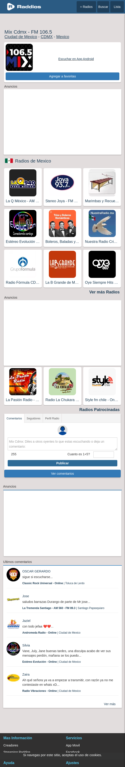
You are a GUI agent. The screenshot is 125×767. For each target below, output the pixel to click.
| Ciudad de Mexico (51, 632)
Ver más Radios (104, 292)
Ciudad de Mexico (21, 37)
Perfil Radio (52, 418)
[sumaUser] (103, 454)
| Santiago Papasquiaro (63, 608)
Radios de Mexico (33, 160)
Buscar (103, 7)
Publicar (62, 463)
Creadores (10, 745)
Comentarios (14, 418)
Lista (117, 7)
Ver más (110, 704)
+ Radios (86, 7)
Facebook (73, 752)
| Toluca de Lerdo (53, 583)
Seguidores (33, 418)
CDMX (47, 37)
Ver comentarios (62, 473)
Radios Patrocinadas (99, 409)
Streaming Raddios (16, 752)
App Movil (73, 745)
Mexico (62, 37)
